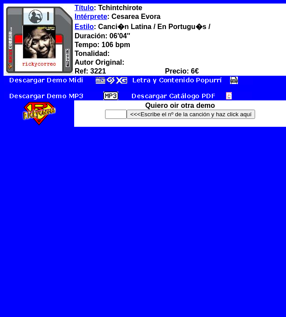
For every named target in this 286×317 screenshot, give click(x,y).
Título (84, 7)
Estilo (84, 26)
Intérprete (91, 16)
